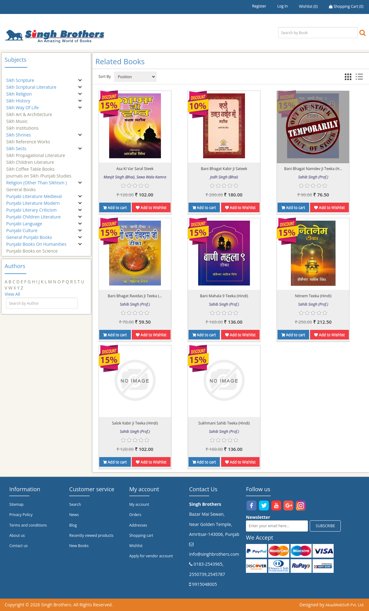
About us (17, 535)
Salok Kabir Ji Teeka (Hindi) (135, 423)
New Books (78, 545)
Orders (135, 514)
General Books (21, 186)
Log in (282, 6)
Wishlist (136, 545)
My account (139, 504)
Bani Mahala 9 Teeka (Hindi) (224, 296)
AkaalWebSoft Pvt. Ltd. (345, 605)
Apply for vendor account (151, 556)
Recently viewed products (91, 535)
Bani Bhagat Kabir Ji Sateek (224, 168)
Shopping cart (141, 535)
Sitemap (16, 504)
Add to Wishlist (151, 207)
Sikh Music (17, 118)
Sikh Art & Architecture (29, 111)
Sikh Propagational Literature (35, 152)
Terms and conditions (28, 525)
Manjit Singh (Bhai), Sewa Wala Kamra (135, 177)
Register (259, 6)
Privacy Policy (21, 514)
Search (75, 504)
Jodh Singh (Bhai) (224, 177)
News (74, 514)
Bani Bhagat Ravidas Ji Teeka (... (135, 296)
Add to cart (115, 207)
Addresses (138, 525)
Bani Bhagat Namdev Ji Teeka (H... (313, 168)
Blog (73, 525)
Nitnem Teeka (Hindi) (313, 296)
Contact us (18, 545)
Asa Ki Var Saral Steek (134, 168)
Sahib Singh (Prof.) (313, 177)
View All (12, 294)
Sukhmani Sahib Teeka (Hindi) (224, 423)
